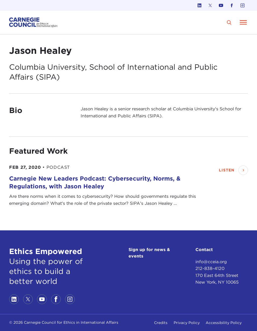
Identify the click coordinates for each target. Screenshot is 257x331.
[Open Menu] (243, 22)
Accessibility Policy (224, 323)
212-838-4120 (209, 268)
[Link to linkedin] (199, 5)
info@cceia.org (211, 261)
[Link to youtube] (221, 5)
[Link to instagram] (242, 5)
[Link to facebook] (231, 5)
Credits (160, 323)
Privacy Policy (187, 323)
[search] (229, 22)
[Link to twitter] (210, 5)
